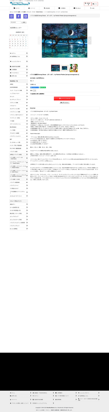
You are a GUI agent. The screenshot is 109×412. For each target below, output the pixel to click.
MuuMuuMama (50, 407)
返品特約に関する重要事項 (37, 93)
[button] (87, 4)
